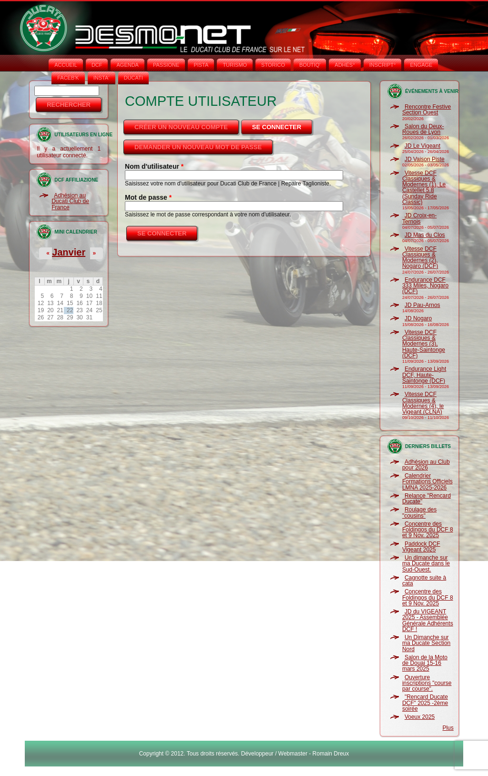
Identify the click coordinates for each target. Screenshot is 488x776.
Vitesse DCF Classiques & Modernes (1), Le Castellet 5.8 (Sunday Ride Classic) (424, 187)
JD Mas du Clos (425, 235)
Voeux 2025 (420, 717)
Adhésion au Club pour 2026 (426, 465)
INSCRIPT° (382, 65)
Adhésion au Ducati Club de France (70, 201)
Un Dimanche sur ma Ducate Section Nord (426, 643)
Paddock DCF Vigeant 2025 (421, 547)
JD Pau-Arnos (422, 305)
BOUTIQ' (309, 65)
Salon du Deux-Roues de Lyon (423, 129)
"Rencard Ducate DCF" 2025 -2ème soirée (425, 703)
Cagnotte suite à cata (424, 580)
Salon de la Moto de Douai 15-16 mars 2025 (424, 663)
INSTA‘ (101, 78)
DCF (97, 65)
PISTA (200, 65)
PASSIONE (166, 65)
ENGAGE (421, 65)
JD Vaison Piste (425, 159)
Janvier (68, 252)
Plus (447, 728)
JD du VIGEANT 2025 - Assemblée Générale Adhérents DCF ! (427, 620)
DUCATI (133, 78)
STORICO (273, 65)
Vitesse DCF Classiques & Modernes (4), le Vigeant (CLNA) (423, 403)
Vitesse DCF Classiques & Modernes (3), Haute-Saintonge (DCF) (423, 344)
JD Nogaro (418, 318)
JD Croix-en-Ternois (419, 218)
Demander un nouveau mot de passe (198, 147)
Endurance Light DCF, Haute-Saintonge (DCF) (424, 375)
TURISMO (235, 65)
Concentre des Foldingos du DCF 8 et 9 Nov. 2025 (427, 530)
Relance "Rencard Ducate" (426, 498)
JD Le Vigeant (422, 146)
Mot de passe (148, 197)
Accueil (65, 65)
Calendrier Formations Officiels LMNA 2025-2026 (427, 481)
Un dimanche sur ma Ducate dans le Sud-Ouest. (426, 563)
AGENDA (127, 65)
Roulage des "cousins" (419, 512)
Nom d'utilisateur (154, 166)
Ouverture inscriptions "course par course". (427, 683)
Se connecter (283, 124)
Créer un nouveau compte (181, 127)
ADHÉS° (345, 65)
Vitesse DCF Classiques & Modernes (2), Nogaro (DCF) (420, 257)
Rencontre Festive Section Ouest (426, 109)
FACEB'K (68, 78)
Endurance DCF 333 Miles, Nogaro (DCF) (425, 285)
